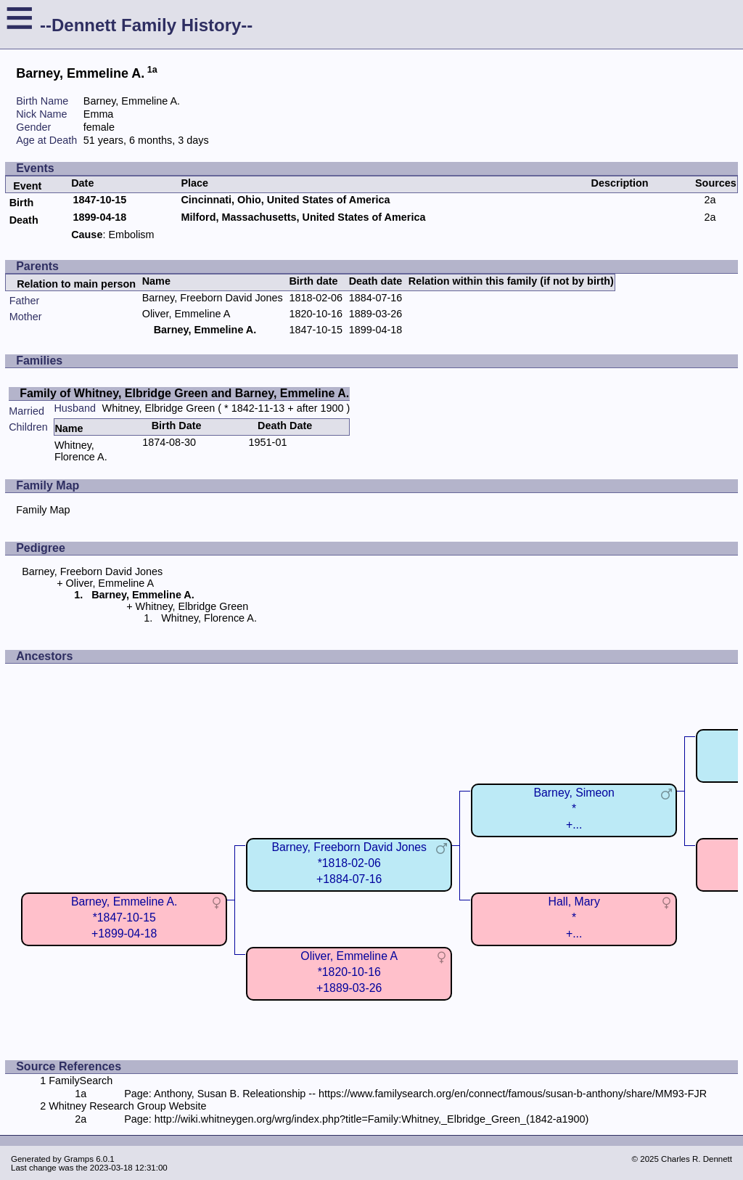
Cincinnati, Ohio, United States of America (285, 200)
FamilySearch (80, 1080)
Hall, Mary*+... (574, 917)
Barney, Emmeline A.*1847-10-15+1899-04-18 (124, 917)
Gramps (79, 1159)
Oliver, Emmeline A (186, 314)
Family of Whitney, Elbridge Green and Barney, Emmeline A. (184, 393)
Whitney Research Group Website (127, 1106)
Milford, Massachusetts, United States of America (303, 217)
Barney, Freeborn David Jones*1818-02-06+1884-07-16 (349, 863)
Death (23, 220)
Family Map (43, 510)
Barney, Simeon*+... (573, 808)
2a (709, 200)
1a (152, 70)
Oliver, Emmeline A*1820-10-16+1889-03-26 (349, 972)
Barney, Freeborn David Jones (212, 298)
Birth (21, 202)
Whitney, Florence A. (80, 451)
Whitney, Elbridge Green (158, 408)
